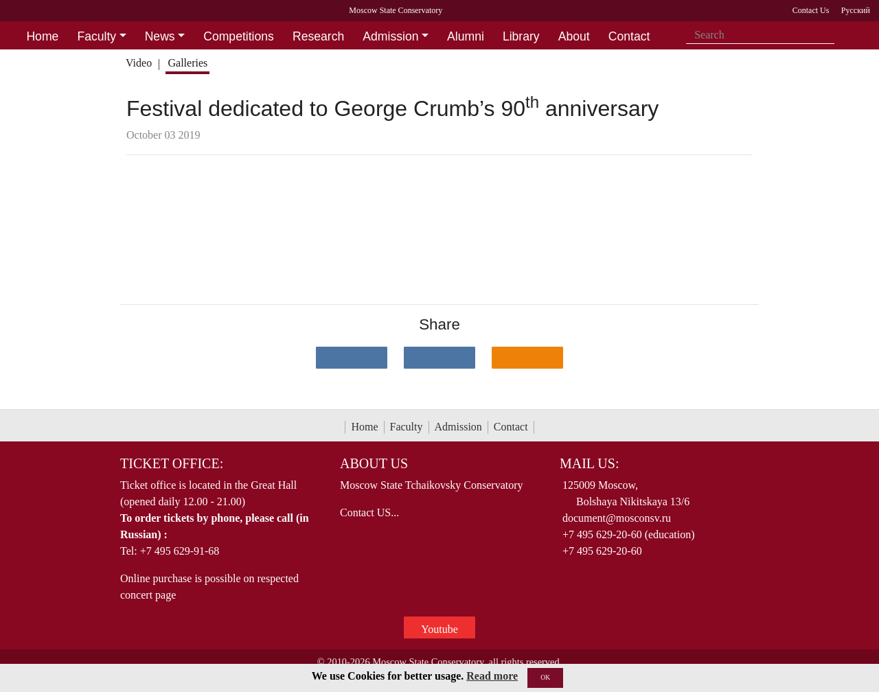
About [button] (574, 36)
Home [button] (42, 36)
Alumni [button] (465, 36)
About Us (374, 463)
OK (545, 677)
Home (364, 426)
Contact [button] (629, 36)
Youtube (439, 629)
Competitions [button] (238, 36)
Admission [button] (390, 36)
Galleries (187, 63)
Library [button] (521, 36)
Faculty (406, 426)
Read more (492, 676)
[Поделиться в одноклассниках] (527, 358)
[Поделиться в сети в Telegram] (439, 358)
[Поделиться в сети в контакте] (351, 358)
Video (139, 63)
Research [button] (318, 36)
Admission (458, 426)
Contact (511, 426)
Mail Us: (589, 463)
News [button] (160, 36)
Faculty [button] (96, 36)
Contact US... (369, 512)
